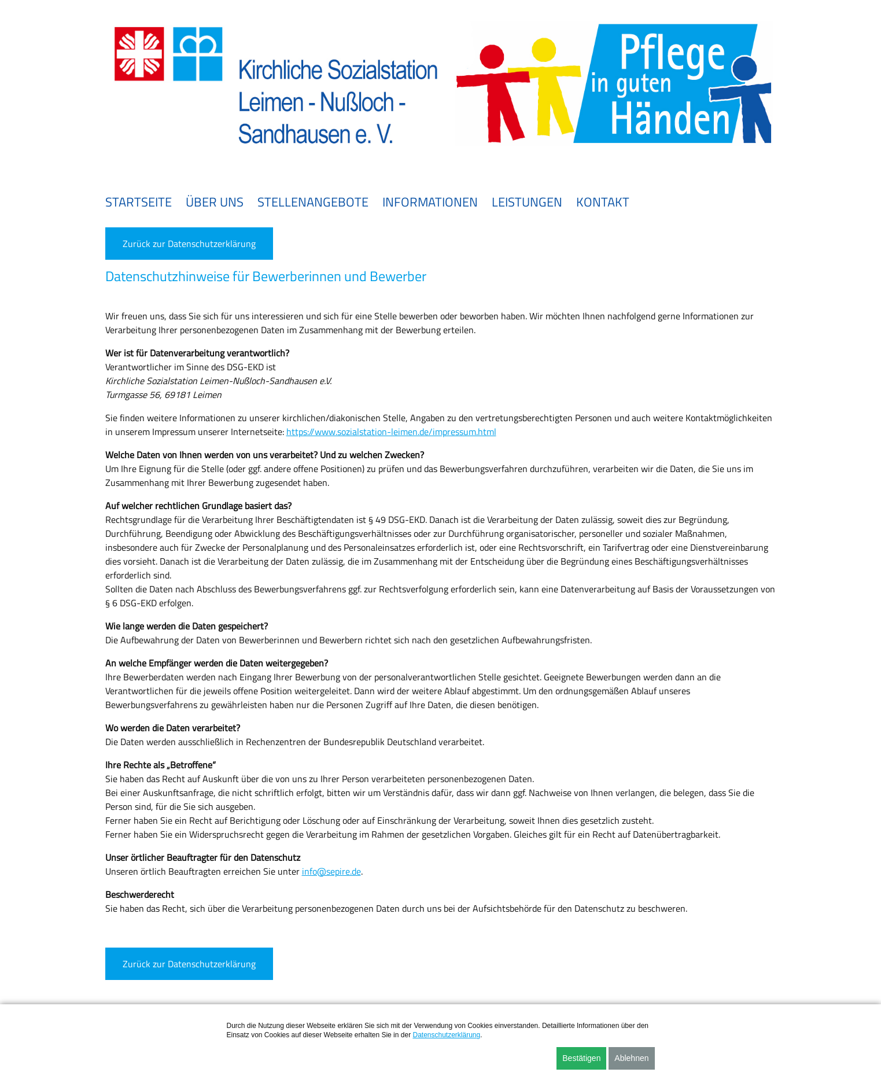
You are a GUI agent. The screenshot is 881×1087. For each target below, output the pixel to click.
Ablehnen (631, 1058)
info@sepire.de (331, 871)
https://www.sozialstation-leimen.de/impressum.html (391, 432)
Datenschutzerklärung (446, 1035)
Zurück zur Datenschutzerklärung (189, 243)
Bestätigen (581, 1058)
